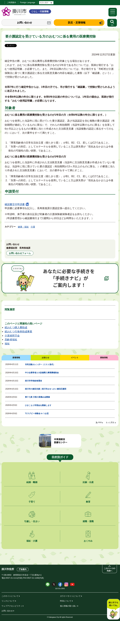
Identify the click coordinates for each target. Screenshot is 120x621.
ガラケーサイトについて (70, 596)
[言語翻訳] (46, 2)
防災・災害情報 (76, 22)
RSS (100, 422)
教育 (88, 501)
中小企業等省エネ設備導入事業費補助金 (42, 373)
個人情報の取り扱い (68, 606)
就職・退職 (88, 521)
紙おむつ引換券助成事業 (18, 331)
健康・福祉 (23, 227)
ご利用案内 (11, 2)
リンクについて (8, 601)
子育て (32, 501)
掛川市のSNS (60, 588)
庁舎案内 (22, 569)
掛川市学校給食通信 (33, 381)
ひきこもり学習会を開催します (38, 405)
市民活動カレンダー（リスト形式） (40, 364)
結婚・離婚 (31, 482)
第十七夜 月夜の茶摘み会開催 (37, 397)
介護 (33, 227)
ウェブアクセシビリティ (12, 606)
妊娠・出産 (88, 482)
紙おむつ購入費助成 (16, 327)
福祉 (7, 343)
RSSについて (65, 601)
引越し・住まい (32, 521)
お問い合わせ (24, 22)
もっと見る (110, 422)
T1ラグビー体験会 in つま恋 (37, 413)
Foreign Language (27, 2)
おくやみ (88, 541)
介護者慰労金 (12, 335)
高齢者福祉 (11, 339)
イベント (74, 358)
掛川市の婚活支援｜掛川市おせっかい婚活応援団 (45, 389)
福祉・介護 (31, 541)
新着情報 (16, 358)
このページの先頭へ (109, 569)
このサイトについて (10, 596)
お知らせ (45, 358)
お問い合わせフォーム (20, 253)
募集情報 (104, 358)
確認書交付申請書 (15, 204)
